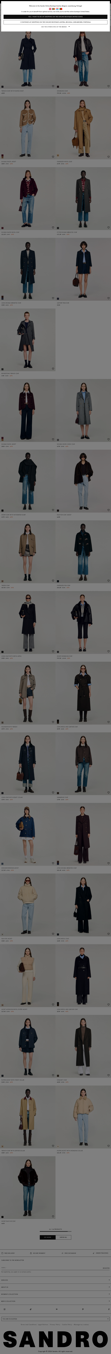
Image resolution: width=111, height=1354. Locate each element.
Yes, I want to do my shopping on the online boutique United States (55, 17)
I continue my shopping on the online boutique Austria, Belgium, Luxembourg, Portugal (55, 22)
